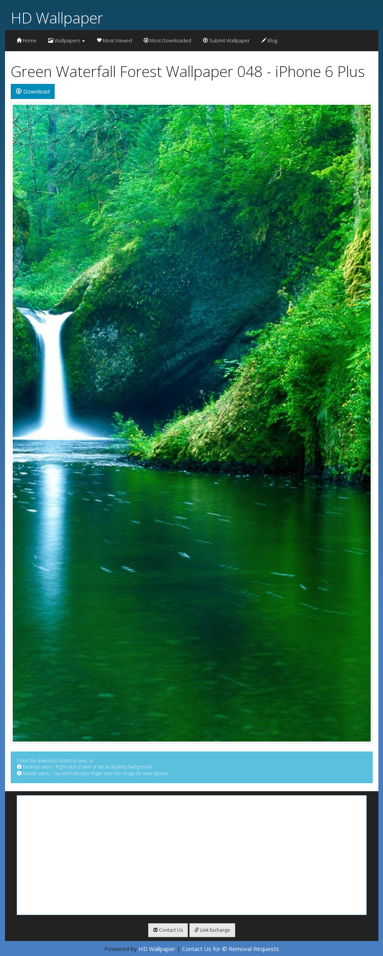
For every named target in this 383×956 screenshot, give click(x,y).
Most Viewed (114, 40)
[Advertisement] (192, 855)
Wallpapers (66, 40)
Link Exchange (212, 930)
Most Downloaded (167, 40)
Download (33, 91)
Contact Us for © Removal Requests (230, 949)
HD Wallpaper (57, 17)
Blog (269, 40)
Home (27, 40)
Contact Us (168, 930)
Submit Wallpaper (226, 40)
